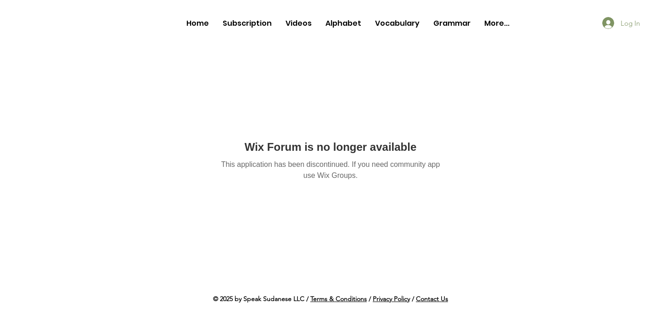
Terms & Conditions (338, 299)
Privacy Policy (391, 299)
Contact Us (432, 299)
